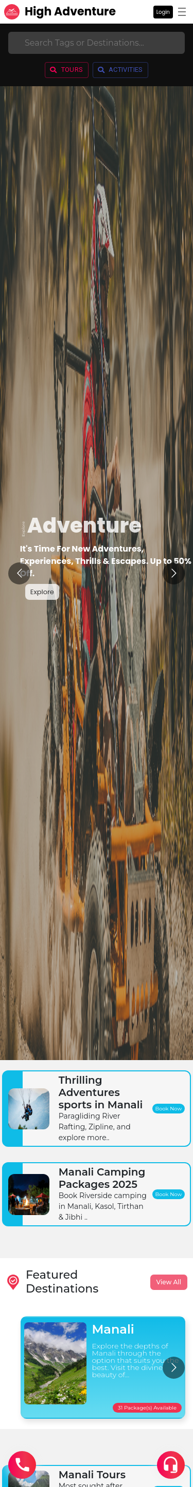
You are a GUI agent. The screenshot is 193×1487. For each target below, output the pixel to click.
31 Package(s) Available (147, 1407)
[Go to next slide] (174, 573)
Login (163, 12)
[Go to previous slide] (19, 573)
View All (168, 1282)
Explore (42, 592)
